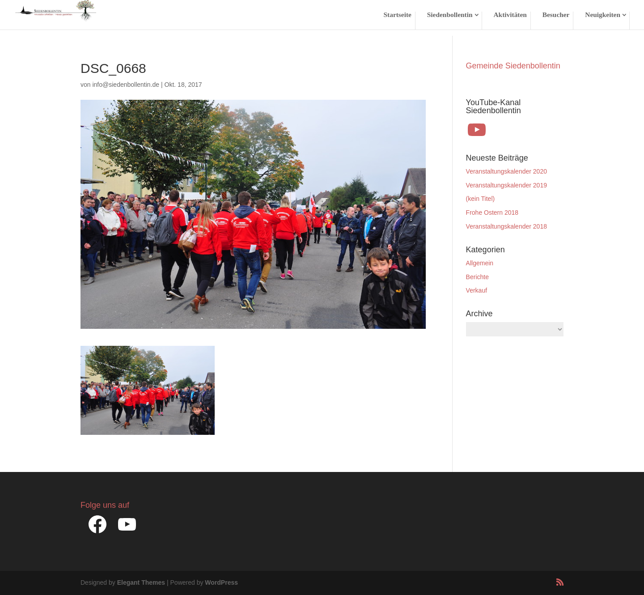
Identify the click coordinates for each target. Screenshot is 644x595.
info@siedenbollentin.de (125, 84)
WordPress (221, 582)
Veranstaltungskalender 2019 (506, 185)
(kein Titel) (480, 198)
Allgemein (479, 263)
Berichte (477, 276)
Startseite (397, 15)
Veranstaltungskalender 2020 (506, 171)
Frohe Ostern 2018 (492, 212)
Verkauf (476, 290)
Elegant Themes (141, 582)
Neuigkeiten (602, 15)
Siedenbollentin (450, 15)
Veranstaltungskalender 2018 (506, 226)
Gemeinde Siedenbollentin (513, 65)
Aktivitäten (509, 15)
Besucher (556, 15)
